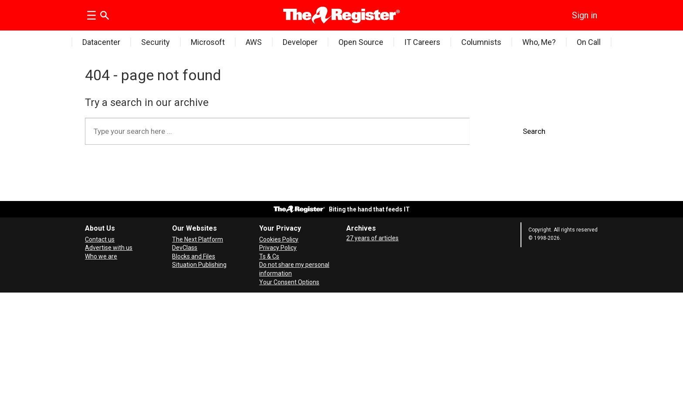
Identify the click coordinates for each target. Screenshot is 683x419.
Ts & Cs (269, 256)
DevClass (184, 247)
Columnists (481, 42)
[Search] (104, 15)
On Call (589, 42)
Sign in (584, 15)
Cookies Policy (278, 239)
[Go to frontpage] (342, 15)
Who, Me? (539, 42)
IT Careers (422, 42)
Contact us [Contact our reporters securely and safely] (100, 239)
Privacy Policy (278, 247)
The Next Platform (197, 239)
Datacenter (101, 42)
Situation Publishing (199, 264)
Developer (300, 42)
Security (155, 42)
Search (534, 131)
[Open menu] (91, 15)
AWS (254, 42)
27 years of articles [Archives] (372, 238)
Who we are (101, 256)
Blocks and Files (193, 256)
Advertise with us (108, 247)
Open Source (360, 42)
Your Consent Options (289, 282)
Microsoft (208, 42)
